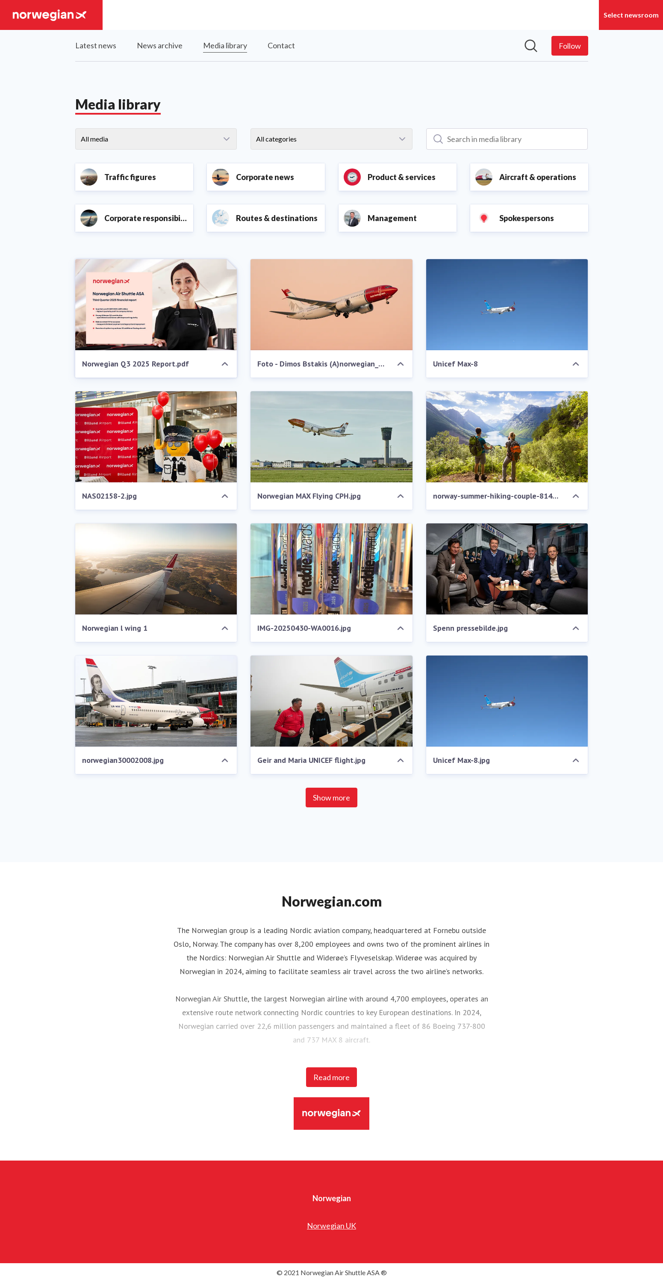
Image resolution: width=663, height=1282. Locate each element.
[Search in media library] (507, 139)
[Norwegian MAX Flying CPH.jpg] (331, 436)
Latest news (95, 45)
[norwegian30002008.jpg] (156, 701)
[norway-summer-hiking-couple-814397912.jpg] (507, 436)
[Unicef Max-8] (507, 304)
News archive (160, 45)
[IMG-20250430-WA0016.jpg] (331, 568)
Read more (331, 1077)
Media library (225, 44)
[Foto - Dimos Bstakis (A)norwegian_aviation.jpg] (331, 304)
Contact (281, 45)
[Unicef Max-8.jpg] (507, 701)
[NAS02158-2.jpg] (156, 436)
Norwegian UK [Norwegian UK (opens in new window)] (331, 1225)
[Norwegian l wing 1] (156, 568)
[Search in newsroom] (531, 46)
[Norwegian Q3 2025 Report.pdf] (156, 304)
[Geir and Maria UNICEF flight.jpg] (331, 701)
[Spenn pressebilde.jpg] (507, 568)
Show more (331, 797)
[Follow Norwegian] (569, 46)
